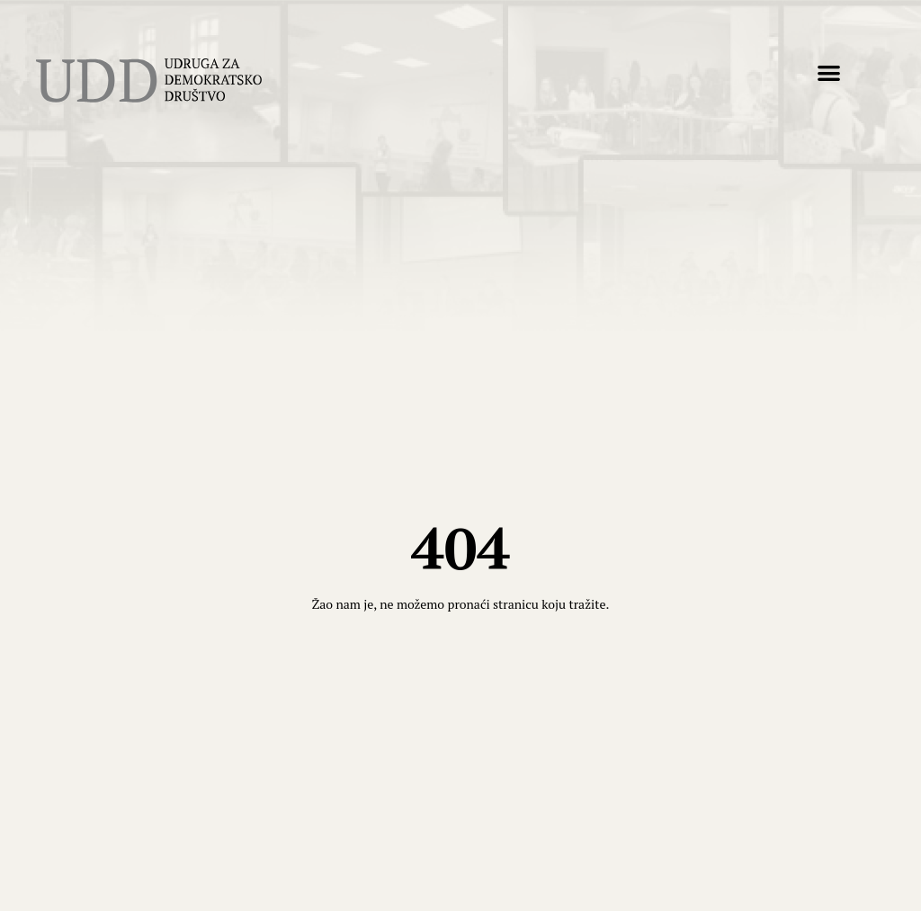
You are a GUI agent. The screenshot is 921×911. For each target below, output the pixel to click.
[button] (829, 72)
